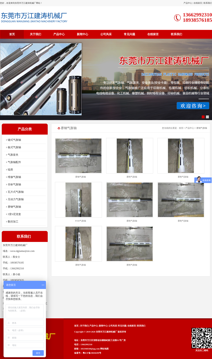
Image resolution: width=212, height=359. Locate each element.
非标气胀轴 (13, 184)
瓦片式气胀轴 (15, 191)
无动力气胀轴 (15, 199)
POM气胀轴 (80, 221)
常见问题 (129, 34)
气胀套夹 (12, 154)
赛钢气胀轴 (13, 206)
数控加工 (12, 221)
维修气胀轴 (13, 177)
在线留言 (198, 3)
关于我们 (35, 34)
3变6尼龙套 (13, 214)
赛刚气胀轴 (131, 177)
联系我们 (208, 3)
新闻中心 (82, 34)
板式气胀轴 (13, 147)
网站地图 (104, 349)
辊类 (9, 169)
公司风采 (106, 34)
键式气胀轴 (13, 139)
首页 (12, 34)
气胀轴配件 (13, 162)
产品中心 (188, 3)
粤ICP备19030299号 (92, 353)
